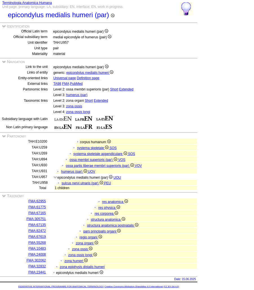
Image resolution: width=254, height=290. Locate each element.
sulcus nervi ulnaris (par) (83, 183)
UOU (117, 178)
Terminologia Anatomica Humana (27, 3)
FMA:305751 (36, 219)
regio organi (90, 237)
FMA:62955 (37, 201)
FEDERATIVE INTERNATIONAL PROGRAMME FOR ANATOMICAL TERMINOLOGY (61, 286)
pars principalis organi (102, 231)
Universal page (64, 78)
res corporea (106, 214)
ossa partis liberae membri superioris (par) (100, 166)
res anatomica (115, 202)
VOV (138, 166)
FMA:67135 (37, 225)
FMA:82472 (37, 231)
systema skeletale (93, 148)
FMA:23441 (37, 272)
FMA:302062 (36, 260)
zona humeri (76, 261)
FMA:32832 (37, 266)
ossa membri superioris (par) (94, 160)
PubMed (76, 84)
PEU (107, 183)
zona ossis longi (78, 112)
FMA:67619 (37, 237)
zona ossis (74, 106)
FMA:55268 (37, 243)
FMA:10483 (37, 249)
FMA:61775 (37, 207)
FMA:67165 (37, 213)
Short (114, 89)
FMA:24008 (37, 254)
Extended (126, 89)
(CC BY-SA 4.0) (171, 286)
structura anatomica (108, 220)
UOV (91, 172)
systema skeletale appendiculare (100, 154)
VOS (121, 160)
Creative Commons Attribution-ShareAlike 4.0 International (133, 286)
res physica (109, 208)
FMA (65, 84)
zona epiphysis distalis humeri (82, 267)
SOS (113, 148)
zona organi (87, 243)
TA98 (57, 84)
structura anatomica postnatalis (112, 225)
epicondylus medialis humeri (89, 73)
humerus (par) (76, 95)
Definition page (88, 78)
